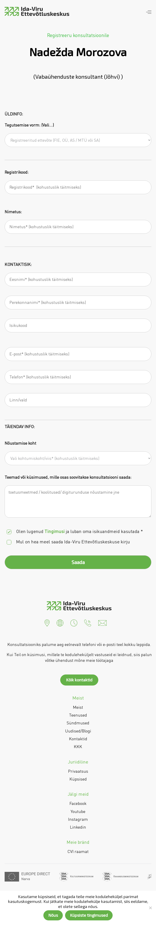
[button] (47, 622)
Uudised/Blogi (78, 730)
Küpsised (78, 778)
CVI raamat (78, 851)
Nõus (53, 915)
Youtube (78, 811)
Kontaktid (78, 738)
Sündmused (78, 722)
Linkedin (78, 827)
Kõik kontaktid (79, 679)
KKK (78, 746)
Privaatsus (78, 771)
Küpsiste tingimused (89, 915)
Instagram (78, 819)
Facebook (78, 803)
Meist (78, 707)
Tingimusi (55, 531)
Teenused (78, 715)
